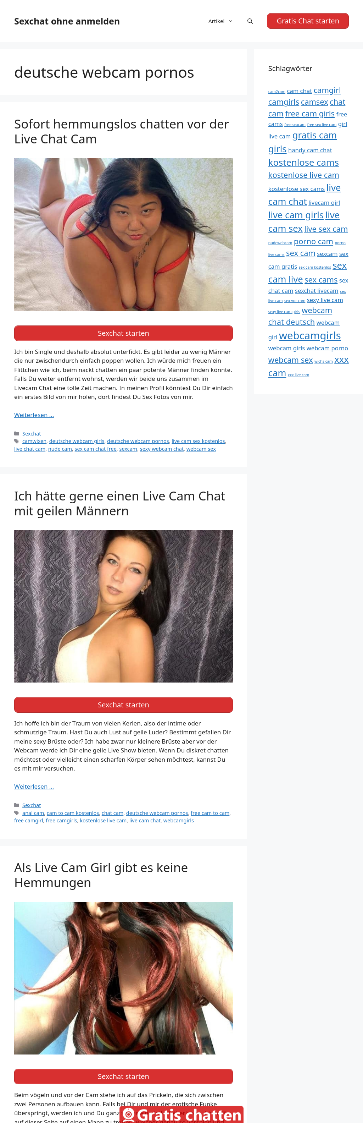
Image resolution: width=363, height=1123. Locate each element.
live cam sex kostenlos (198, 441)
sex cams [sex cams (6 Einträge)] (321, 279)
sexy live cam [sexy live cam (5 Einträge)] (325, 300)
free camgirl (28, 820)
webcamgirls (178, 820)
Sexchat (31, 433)
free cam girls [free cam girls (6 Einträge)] (310, 113)
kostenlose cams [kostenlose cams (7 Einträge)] (303, 162)
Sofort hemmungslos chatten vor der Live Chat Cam (121, 131)
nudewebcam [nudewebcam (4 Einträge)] (280, 242)
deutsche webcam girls (77, 441)
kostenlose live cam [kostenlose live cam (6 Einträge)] (303, 175)
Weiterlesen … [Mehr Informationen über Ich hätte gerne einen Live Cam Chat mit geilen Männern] (34, 786)
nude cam (60, 448)
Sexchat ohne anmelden (67, 21)
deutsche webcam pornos (138, 441)
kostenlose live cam (103, 820)
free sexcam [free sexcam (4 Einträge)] (295, 124)
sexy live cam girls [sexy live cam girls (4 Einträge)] (284, 311)
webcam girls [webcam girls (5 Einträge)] (286, 348)
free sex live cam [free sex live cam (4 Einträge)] (322, 124)
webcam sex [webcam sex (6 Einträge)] (290, 360)
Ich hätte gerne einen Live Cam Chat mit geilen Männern (119, 503)
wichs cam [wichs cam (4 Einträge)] (323, 361)
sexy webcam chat (162, 448)
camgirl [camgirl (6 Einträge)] (327, 90)
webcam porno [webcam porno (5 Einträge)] (327, 348)
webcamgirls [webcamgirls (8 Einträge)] (310, 335)
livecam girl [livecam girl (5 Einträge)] (324, 202)
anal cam (33, 813)
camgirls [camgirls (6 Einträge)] (283, 102)
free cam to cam (210, 813)
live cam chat (145, 820)
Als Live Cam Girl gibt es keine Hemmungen (101, 875)
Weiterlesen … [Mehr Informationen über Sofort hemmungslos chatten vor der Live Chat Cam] (34, 415)
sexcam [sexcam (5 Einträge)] (327, 254)
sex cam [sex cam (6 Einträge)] (300, 253)
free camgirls (61, 820)
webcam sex (201, 448)
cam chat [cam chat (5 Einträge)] (299, 91)
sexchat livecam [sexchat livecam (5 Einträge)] (317, 290)
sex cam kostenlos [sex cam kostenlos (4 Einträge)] (315, 267)
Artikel (224, 21)
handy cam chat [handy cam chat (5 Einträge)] (310, 150)
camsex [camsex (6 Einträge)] (314, 102)
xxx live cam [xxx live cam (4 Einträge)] (298, 374)
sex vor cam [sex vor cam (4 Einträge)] (294, 300)
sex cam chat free (96, 448)
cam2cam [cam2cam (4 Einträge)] (276, 91)
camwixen (34, 441)
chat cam (112, 813)
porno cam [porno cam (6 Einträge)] (313, 241)
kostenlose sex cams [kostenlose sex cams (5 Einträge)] (296, 189)
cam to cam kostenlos (73, 813)
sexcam (128, 448)
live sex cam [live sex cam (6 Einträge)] (326, 229)
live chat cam (29, 448)
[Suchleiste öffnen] (250, 21)
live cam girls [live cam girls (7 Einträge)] (296, 215)
